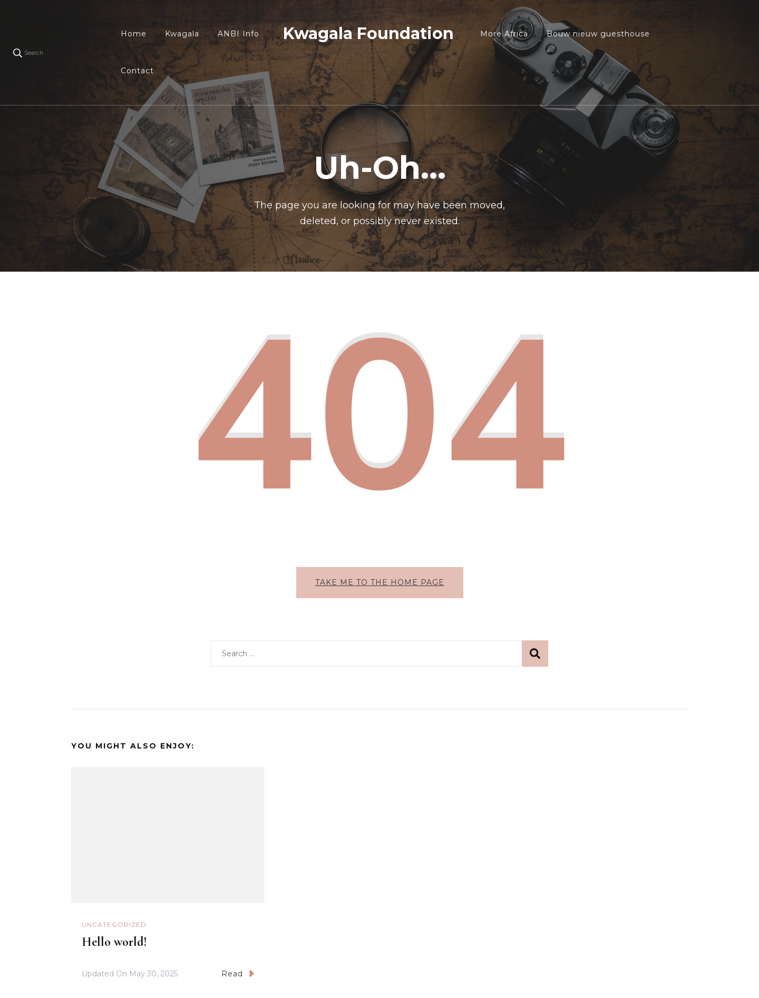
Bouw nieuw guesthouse (598, 34)
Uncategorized (114, 924)
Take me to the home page (379, 582)
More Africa (504, 34)
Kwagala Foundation (368, 33)
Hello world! (114, 941)
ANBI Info (238, 34)
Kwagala (182, 34)
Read (237, 973)
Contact (137, 70)
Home (134, 34)
